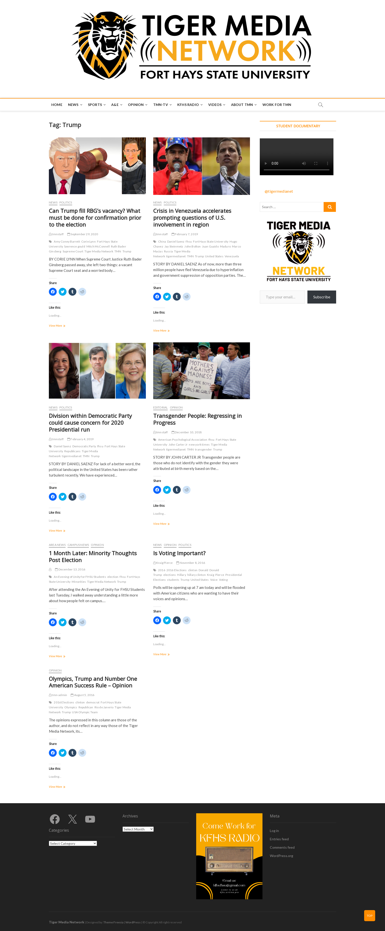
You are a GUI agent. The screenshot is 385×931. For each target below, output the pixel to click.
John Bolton (192, 246)
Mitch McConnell (98, 246)
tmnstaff (56, 234)
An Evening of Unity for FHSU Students (80, 577)
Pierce (219, 575)
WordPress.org (281, 856)
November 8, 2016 (190, 563)
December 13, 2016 (70, 569)
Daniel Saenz (175, 241)
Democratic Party (84, 446)
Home (56, 104)
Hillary (181, 575)
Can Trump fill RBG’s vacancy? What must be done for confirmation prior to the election (95, 217)
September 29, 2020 (82, 234)
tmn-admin (58, 695)
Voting (223, 580)
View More (63, 326)
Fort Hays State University (210, 241)
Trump (127, 251)
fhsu (189, 241)
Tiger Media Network (98, 251)
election (113, 577)
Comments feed (282, 847)
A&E (115, 104)
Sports (95, 104)
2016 (161, 570)
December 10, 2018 (187, 432)
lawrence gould (74, 246)
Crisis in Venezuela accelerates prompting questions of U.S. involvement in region (192, 217)
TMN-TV (160, 104)
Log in (274, 831)
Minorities (79, 581)
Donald (203, 570)
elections (169, 575)
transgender (203, 449)
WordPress (133, 922)
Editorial (160, 407)
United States (214, 256)
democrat (93, 702)
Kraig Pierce (163, 563)
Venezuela (232, 256)
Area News (57, 545)
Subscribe (321, 296)
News (73, 104)
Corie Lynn (88, 241)
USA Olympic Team (85, 712)
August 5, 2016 (82, 695)
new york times (199, 444)
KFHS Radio (188, 104)
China (162, 241)
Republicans (72, 451)
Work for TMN (276, 104)
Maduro (225, 246)
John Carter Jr (178, 444)
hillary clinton (196, 575)
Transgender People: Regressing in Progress (197, 419)
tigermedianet (176, 256)
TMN (117, 251)
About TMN (242, 104)
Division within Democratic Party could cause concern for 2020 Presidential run (90, 422)
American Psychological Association (182, 439)
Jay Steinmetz (174, 246)
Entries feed (279, 839)
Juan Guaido (210, 246)
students (173, 580)
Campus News (78, 545)
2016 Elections (176, 570)
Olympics (70, 707)
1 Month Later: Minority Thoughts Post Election (93, 556)
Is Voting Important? (179, 553)
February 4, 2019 (80, 439)
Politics (65, 202)
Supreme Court (73, 251)
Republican (86, 707)
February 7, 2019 (185, 234)
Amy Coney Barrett (67, 241)
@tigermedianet (279, 191)
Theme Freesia (113, 922)
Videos (214, 104)
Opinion (136, 104)
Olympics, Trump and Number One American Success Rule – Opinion (93, 682)
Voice (214, 580)
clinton (192, 570)
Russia (168, 251)
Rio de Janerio (104, 707)
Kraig (210, 575)
